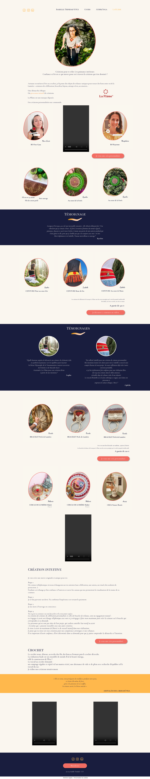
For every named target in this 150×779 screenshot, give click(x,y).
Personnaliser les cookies (81, 777)
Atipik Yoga (101, 9)
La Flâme (117, 9)
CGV (82, 772)
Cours (87, 9)
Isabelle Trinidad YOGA (67, 9)
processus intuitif (37, 93)
